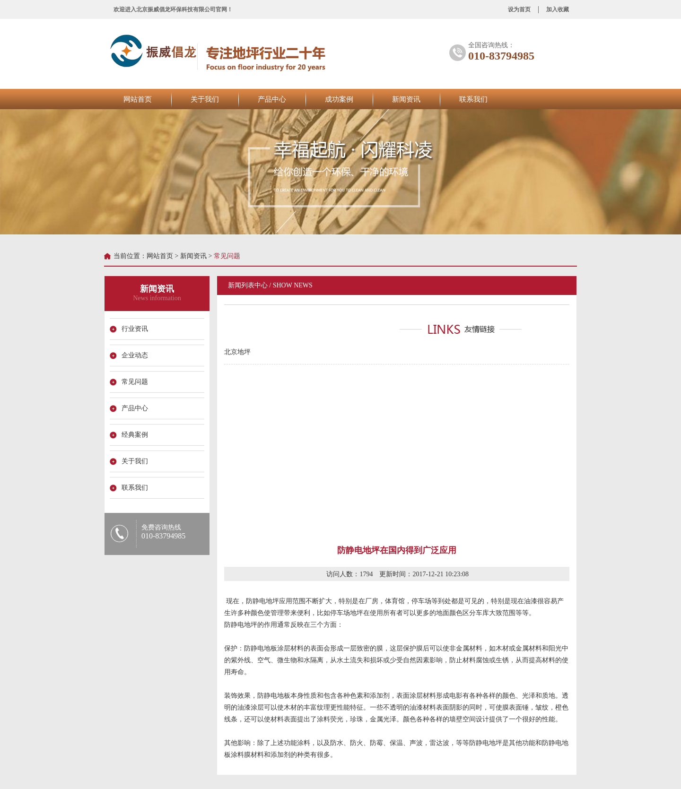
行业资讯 (136, 328)
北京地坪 (236, 351)
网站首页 (137, 99)
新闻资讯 (406, 99)
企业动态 (136, 355)
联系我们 (473, 99)
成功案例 (339, 99)
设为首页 (519, 9)
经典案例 (136, 434)
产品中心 (272, 99)
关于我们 (205, 99)
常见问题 (136, 381)
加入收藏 (557, 9)
